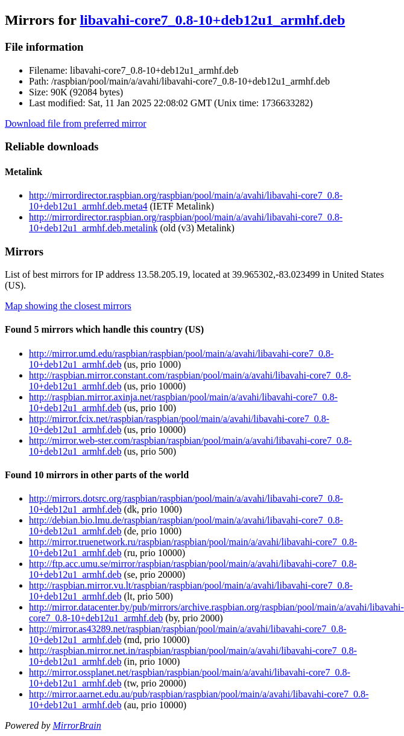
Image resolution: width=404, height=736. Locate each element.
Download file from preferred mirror (76, 123)
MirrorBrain (76, 725)
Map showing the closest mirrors (68, 306)
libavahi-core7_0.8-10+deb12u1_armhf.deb (212, 20)
